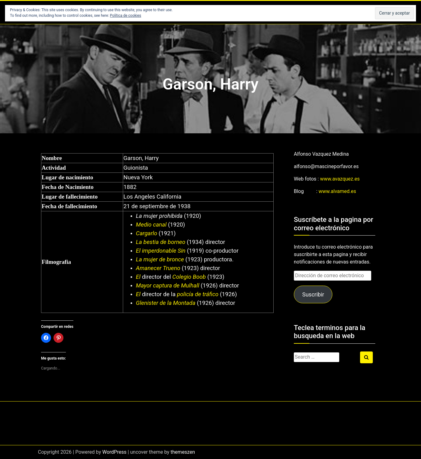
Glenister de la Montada (165, 303)
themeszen (183, 452)
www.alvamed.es (337, 191)
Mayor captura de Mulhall (167, 285)
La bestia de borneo (160, 242)
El (138, 276)
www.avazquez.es (339, 179)
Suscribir (313, 294)
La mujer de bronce (160, 259)
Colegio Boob (188, 276)
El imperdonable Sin (161, 250)
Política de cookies (125, 15)
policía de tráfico (197, 294)
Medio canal (151, 224)
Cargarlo (146, 233)
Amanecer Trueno (158, 268)
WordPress (114, 452)
